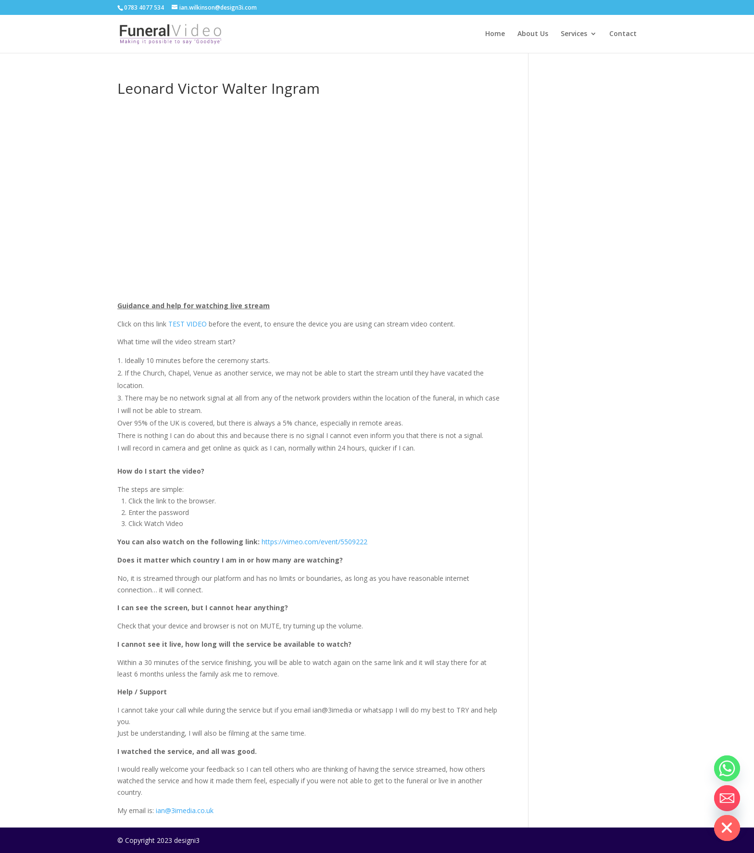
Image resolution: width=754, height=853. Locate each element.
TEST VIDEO (187, 323)
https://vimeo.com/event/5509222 (314, 541)
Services (574, 34)
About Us (532, 34)
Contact (623, 34)
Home (495, 34)
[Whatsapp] (727, 768)
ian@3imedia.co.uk (185, 810)
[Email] (727, 798)
